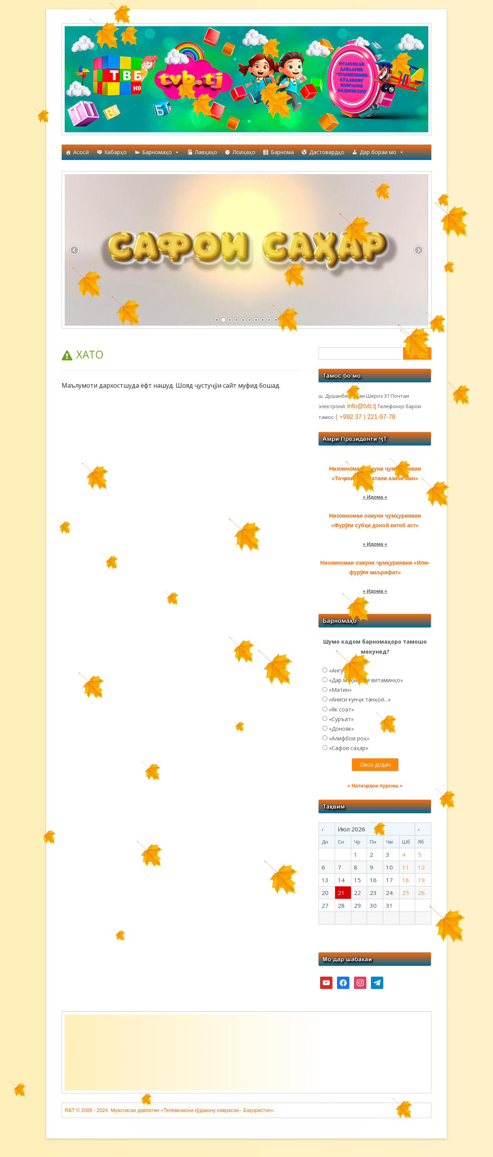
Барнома (282, 152)
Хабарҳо (115, 152)
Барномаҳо (160, 152)
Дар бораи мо (382, 152)
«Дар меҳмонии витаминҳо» (366, 680)
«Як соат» (341, 709)
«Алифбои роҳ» (349, 738)
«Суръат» (341, 719)
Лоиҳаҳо (244, 152)
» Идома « (375, 497)
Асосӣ (81, 152)
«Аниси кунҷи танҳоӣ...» (360, 699)
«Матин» (340, 689)
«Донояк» (341, 728)
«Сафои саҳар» (348, 748)
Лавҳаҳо (206, 152)
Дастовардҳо (326, 152)
